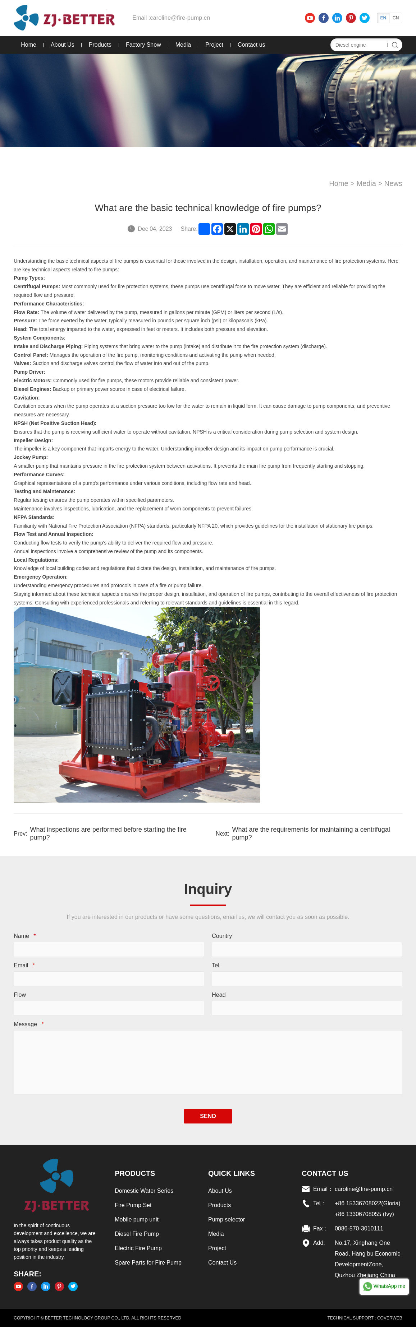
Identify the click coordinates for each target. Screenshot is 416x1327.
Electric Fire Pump (137, 1248)
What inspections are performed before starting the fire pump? (107, 833)
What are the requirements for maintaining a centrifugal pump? (311, 833)
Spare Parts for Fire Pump (147, 1263)
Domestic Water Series (143, 1191)
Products (98, 45)
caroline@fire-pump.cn (178, 18)
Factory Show (142, 45)
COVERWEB (390, 1318)
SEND (208, 1116)
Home (27, 45)
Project (213, 45)
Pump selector (226, 1219)
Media (182, 45)
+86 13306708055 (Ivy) (365, 1214)
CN (397, 17)
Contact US (325, 1173)
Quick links (231, 1173)
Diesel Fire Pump (136, 1234)
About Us (61, 45)
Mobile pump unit (136, 1219)
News (394, 183)
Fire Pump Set (132, 1205)
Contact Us (222, 1263)
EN (384, 17)
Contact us (250, 45)
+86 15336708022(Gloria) (368, 1203)
